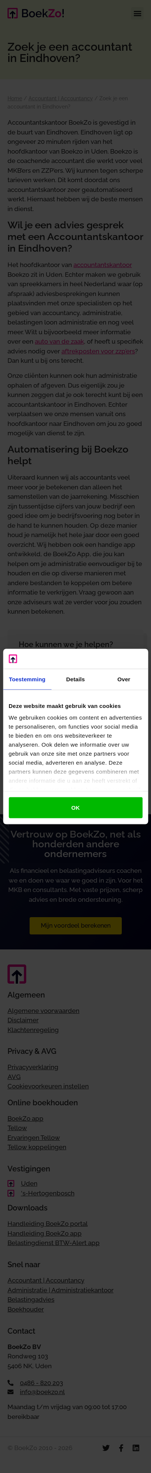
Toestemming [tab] (27, 679)
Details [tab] (75, 679)
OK (75, 807)
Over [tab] (123, 679)
